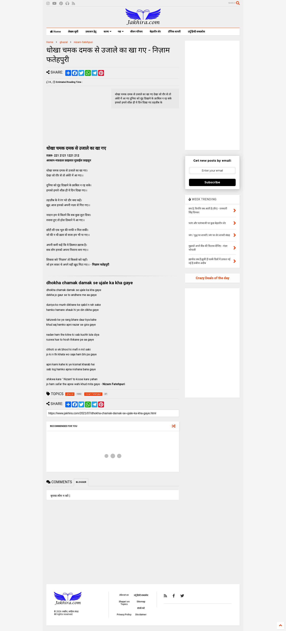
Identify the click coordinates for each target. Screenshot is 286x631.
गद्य (121, 31)
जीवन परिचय (136, 31)
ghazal (63, 42)
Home (55, 31)
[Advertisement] (77, 114)
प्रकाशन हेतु (91, 31)
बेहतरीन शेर (155, 31)
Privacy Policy (124, 614)
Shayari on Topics (124, 602)
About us (124, 595)
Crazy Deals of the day (212, 278)
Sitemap (141, 601)
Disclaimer (140, 614)
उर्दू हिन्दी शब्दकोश (196, 31)
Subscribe (212, 182)
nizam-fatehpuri (83, 42)
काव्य (107, 31)
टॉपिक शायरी (174, 31)
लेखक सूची (73, 31)
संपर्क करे (141, 608)
